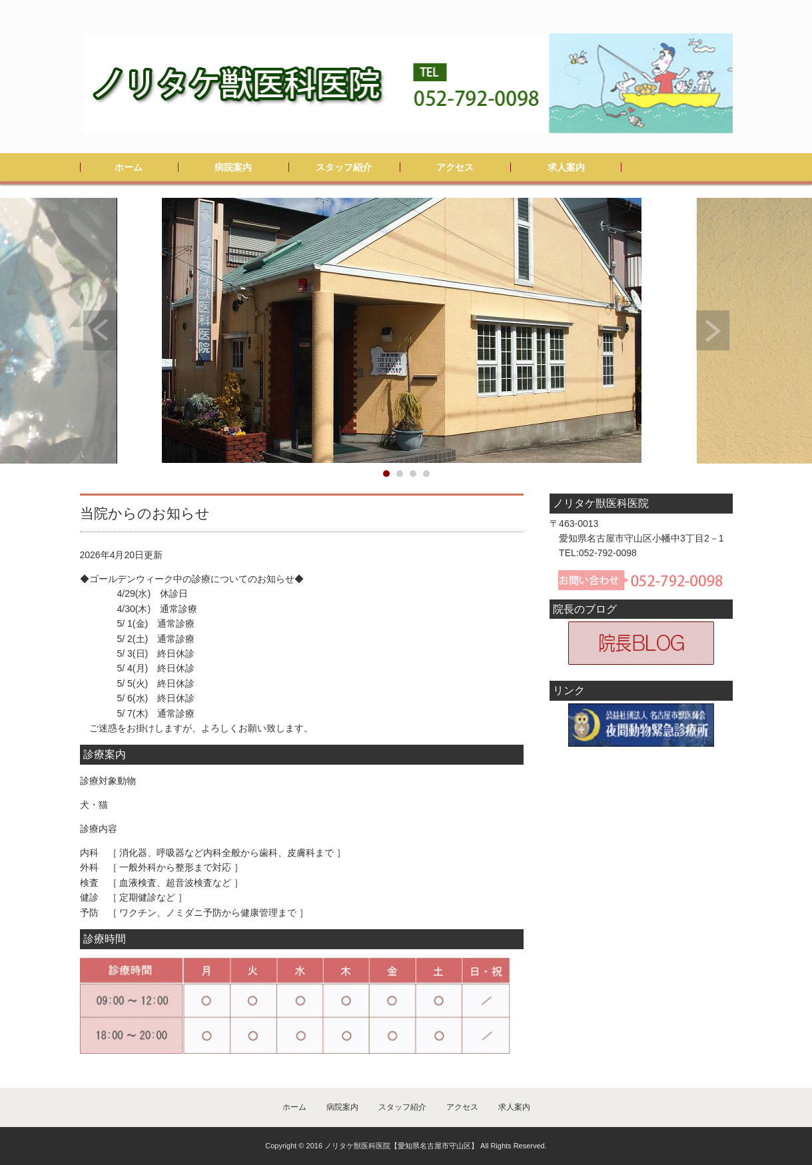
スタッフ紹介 (344, 167)
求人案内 (566, 167)
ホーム (129, 167)
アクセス (455, 167)
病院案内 (233, 167)
